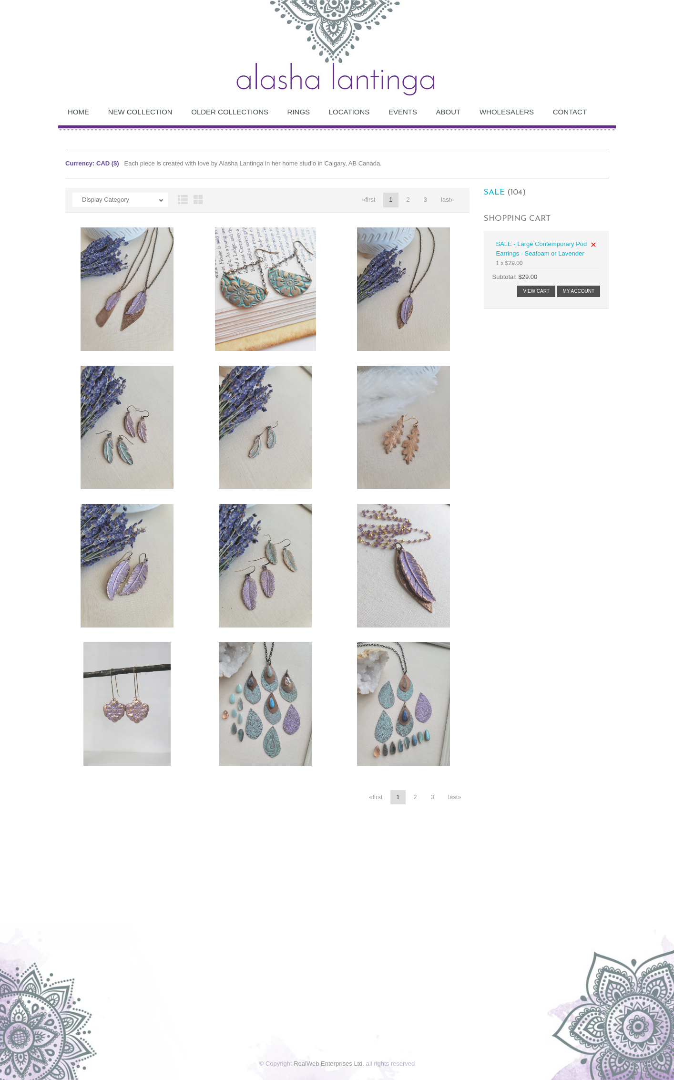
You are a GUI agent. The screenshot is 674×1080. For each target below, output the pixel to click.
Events (402, 112)
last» (447, 199)
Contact (570, 112)
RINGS (298, 112)
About (448, 112)
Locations (349, 112)
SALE (494, 192)
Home (78, 112)
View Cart (536, 291)
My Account (579, 291)
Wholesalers (507, 112)
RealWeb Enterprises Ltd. (329, 1063)
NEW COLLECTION (140, 112)
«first (368, 199)
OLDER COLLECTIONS (229, 112)
